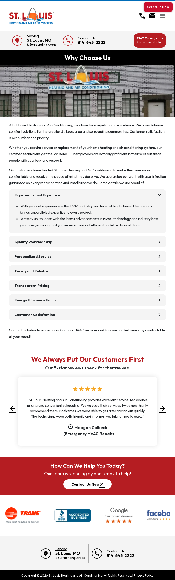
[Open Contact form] (152, 16)
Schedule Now (158, 7)
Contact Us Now (88, 484)
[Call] (142, 16)
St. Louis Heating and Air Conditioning (76, 575)
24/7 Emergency (150, 40)
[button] (12, 408)
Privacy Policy (142, 575)
